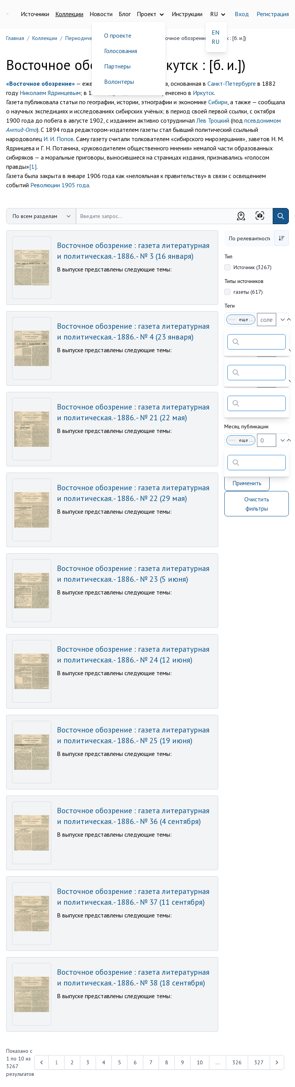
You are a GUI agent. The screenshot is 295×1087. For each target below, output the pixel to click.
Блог (125, 14)
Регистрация (273, 14)
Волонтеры (119, 81)
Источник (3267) (253, 267)
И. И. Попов (58, 139)
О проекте (117, 35)
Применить (247, 483)
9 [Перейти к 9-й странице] (182, 1062)
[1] (32, 166)
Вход (242, 14)
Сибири (217, 102)
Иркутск (203, 93)
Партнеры (117, 66)
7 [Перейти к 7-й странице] (150, 1062)
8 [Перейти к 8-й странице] (166, 1062)
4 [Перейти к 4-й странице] (103, 1062)
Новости (101, 14)
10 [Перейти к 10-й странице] (200, 1062)
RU (215, 41)
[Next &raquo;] (277, 1062)
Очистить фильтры (256, 503)
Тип (228, 256)
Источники (35, 14)
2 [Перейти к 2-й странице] (72, 1062)
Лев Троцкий (212, 120)
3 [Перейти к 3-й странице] (87, 1062)
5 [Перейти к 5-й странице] (119, 1062)
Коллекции (69, 14)
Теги (229, 305)
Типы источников (244, 281)
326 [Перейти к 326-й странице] (237, 1062)
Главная (15, 38)
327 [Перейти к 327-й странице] (259, 1062)
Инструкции (187, 14)
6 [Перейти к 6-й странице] (135, 1062)
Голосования (120, 51)
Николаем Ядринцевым (50, 93)
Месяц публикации (246, 426)
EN (215, 32)
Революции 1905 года (59, 185)
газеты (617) (248, 291)
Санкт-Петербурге (231, 83)
